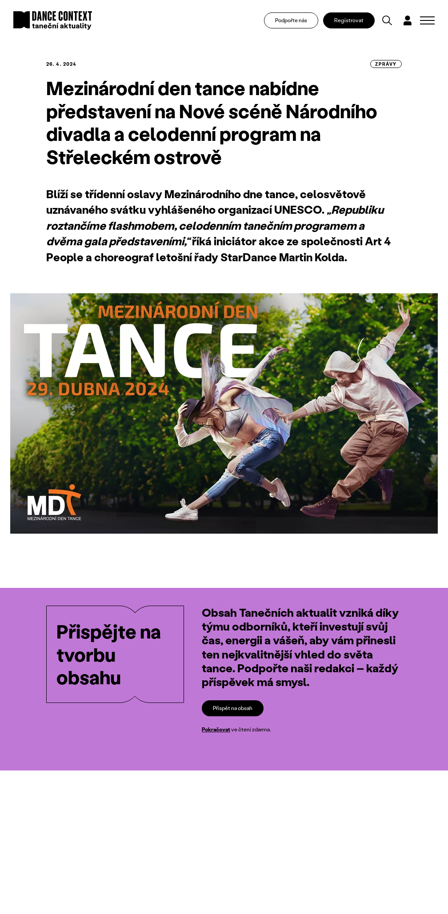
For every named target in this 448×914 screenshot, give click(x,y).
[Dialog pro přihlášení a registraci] (408, 20)
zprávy (386, 64)
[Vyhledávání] (387, 20)
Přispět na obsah (232, 708)
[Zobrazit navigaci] (427, 20)
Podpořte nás (291, 20)
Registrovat (349, 20)
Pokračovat (216, 729)
